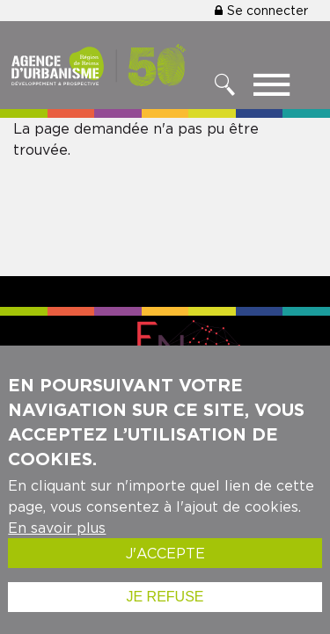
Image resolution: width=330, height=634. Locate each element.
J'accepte (165, 561)
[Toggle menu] (271, 89)
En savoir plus (57, 535)
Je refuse (164, 604)
